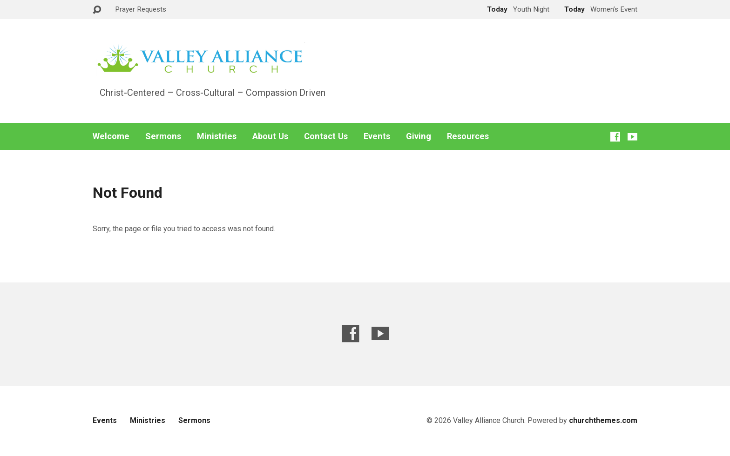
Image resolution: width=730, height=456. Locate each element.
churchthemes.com (603, 420)
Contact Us (326, 136)
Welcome (111, 136)
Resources (468, 136)
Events (377, 136)
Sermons (163, 136)
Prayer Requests (140, 9)
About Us (270, 136)
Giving (418, 136)
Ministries (217, 136)
